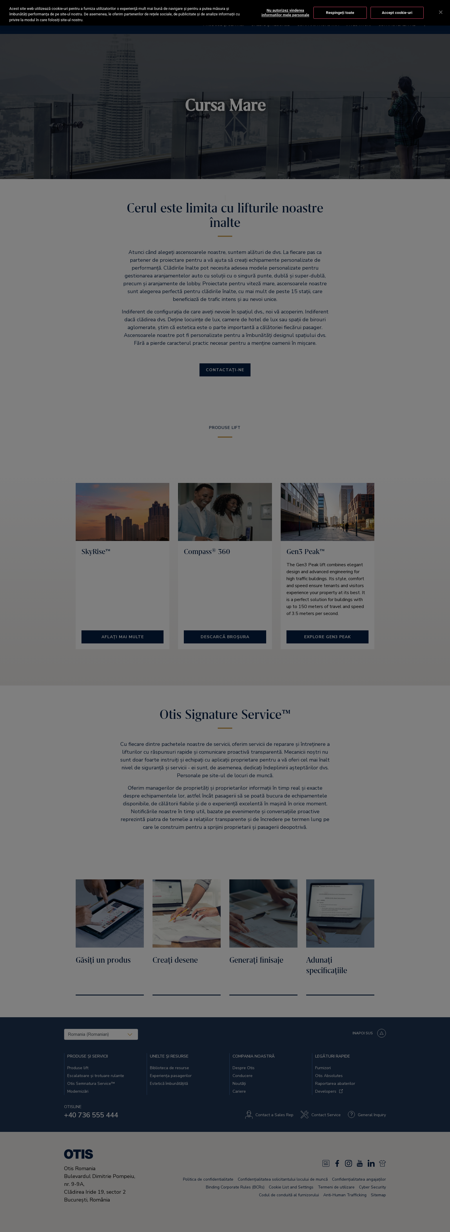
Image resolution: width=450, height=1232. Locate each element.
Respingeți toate (340, 6)
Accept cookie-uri (397, 6)
